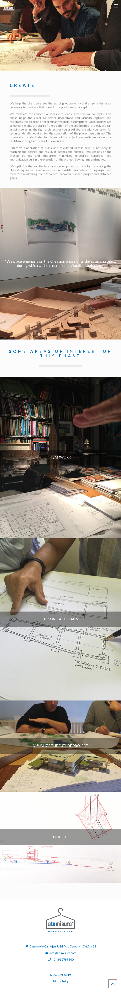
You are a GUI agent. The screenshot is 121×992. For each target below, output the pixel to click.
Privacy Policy (60, 981)
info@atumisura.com (60, 953)
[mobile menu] (116, 6)
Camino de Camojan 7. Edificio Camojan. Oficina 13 (60, 946)
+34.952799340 (63, 959)
